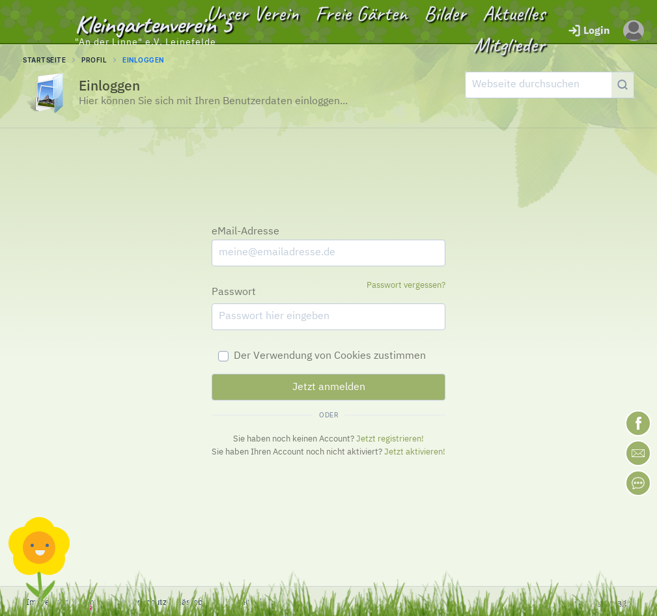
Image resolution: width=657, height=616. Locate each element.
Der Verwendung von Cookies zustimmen (330, 356)
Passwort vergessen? (406, 285)
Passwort (234, 292)
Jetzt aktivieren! (414, 452)
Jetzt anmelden (328, 387)
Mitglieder (509, 44)
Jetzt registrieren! (390, 439)
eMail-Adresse (245, 232)
